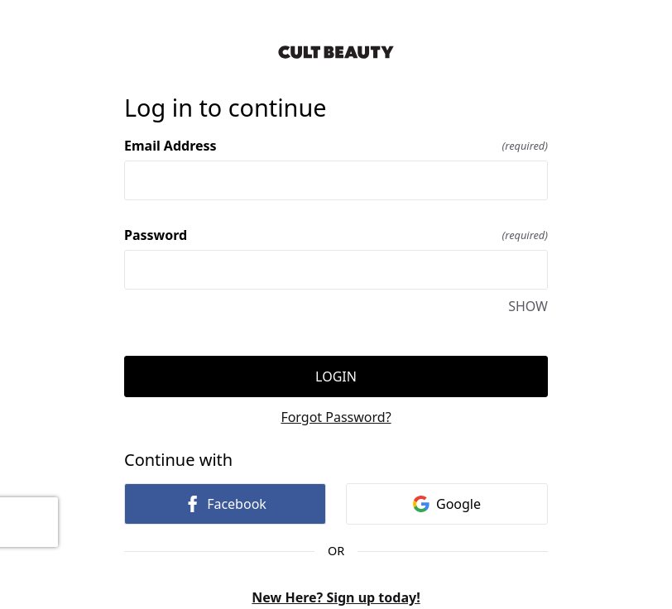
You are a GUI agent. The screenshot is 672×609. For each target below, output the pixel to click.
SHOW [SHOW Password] (528, 306)
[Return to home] (336, 52)
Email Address (336, 145)
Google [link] (447, 504)
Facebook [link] (225, 504)
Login (336, 376)
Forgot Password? (336, 417)
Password (336, 235)
